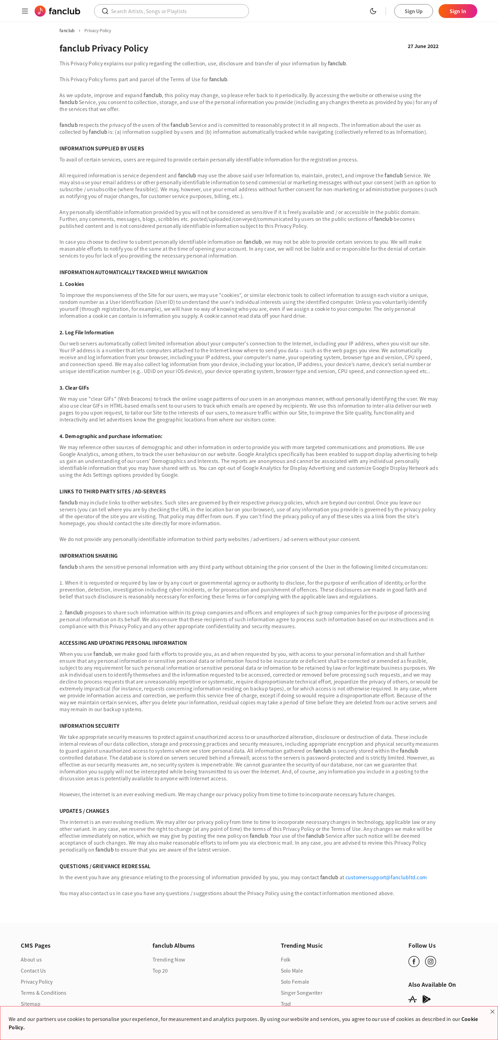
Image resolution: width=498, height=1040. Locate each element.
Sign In (458, 11)
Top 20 (160, 970)
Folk (286, 959)
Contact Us (33, 970)
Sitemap (30, 1003)
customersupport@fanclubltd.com (386, 877)
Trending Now (169, 959)
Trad (286, 1003)
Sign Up (414, 11)
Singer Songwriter (301, 992)
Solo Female (295, 981)
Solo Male (292, 970)
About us (31, 959)
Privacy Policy (37, 981)
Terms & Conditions (44, 992)
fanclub (67, 30)
